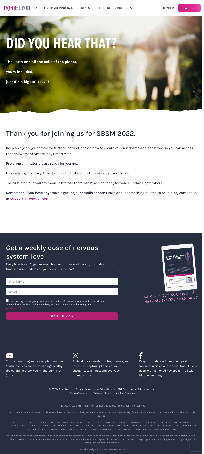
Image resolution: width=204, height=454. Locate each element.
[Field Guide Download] (171, 245)
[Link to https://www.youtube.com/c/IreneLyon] (34, 355)
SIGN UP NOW (62, 316)
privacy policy (15, 308)
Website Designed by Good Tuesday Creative (102, 449)
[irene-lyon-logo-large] (17, 5)
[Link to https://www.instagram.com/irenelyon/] (100, 355)
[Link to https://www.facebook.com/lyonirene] (167, 355)
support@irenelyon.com (29, 198)
